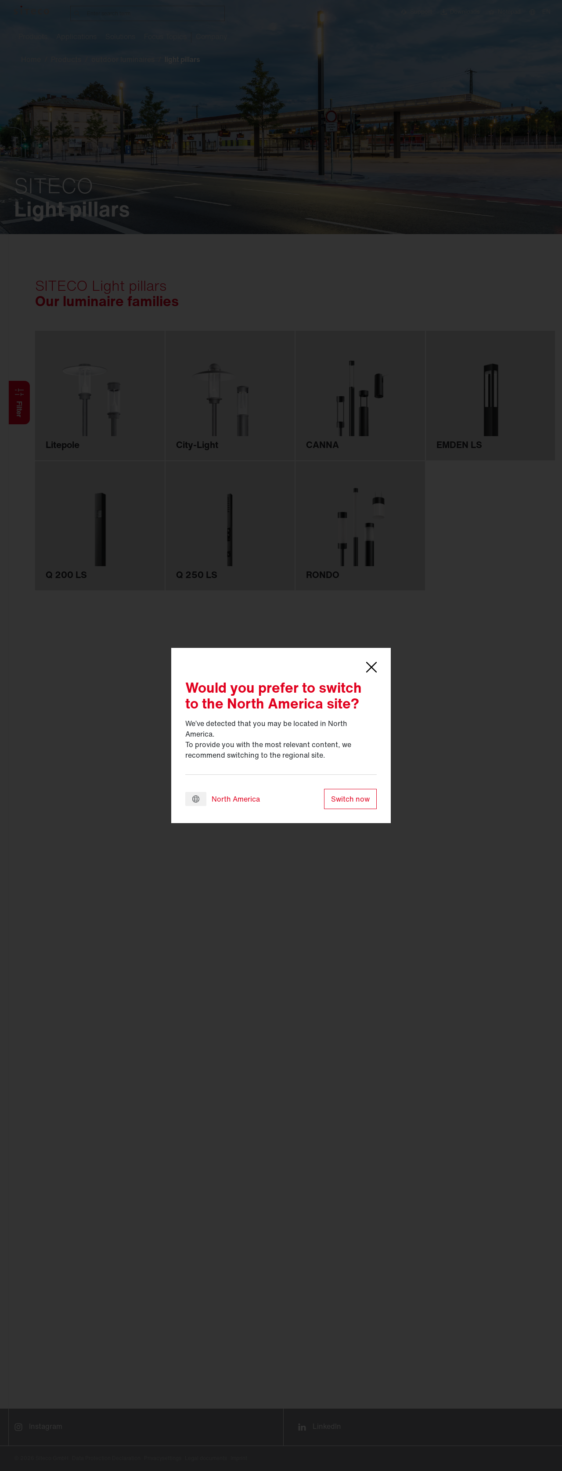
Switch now (350, 799)
